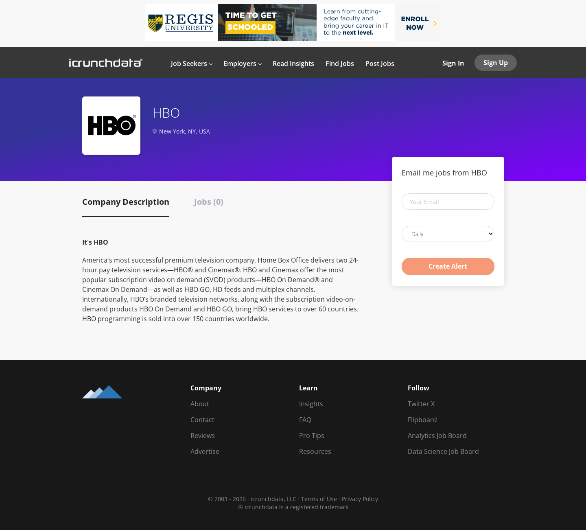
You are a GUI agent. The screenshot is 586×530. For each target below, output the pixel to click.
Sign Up (495, 62)
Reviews (202, 435)
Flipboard (422, 419)
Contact (202, 419)
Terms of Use (319, 499)
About (199, 403)
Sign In (453, 63)
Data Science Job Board (443, 451)
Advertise (204, 451)
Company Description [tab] (125, 201)
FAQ (305, 419)
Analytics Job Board (437, 435)
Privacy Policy (360, 499)
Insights (311, 403)
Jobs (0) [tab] (208, 201)
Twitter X (421, 403)
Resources (315, 451)
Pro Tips (311, 435)
